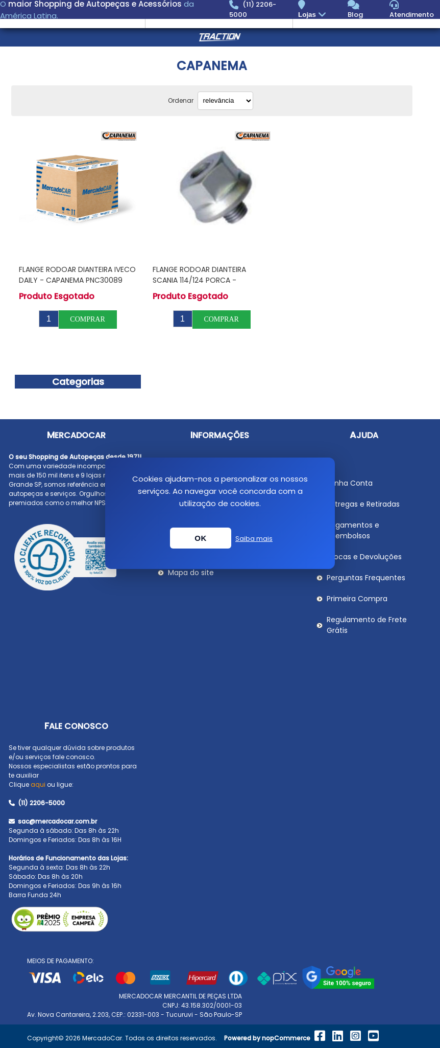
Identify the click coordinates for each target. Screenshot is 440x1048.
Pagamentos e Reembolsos (353, 530)
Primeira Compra (357, 599)
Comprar (87, 319)
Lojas (313, 15)
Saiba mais (254, 538)
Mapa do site (191, 572)
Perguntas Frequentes (366, 578)
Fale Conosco (76, 726)
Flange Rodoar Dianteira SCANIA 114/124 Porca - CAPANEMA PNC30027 (199, 280)
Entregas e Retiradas (363, 504)
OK (200, 538)
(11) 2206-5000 (37, 803)
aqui (38, 784)
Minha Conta (350, 483)
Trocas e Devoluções (364, 557)
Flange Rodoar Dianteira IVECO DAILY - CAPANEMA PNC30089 (77, 274)
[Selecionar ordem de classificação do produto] (225, 101)
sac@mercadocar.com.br (53, 821)
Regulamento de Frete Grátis (367, 624)
